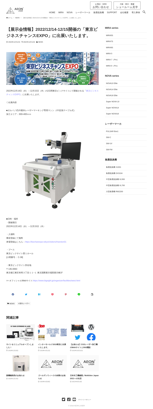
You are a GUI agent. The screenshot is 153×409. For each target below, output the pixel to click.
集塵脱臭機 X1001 (113, 167)
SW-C (108, 137)
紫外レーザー (24, 303)
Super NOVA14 (112, 108)
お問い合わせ (101, 5)
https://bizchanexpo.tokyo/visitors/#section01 (45, 242)
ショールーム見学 (127, 5)
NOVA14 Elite (112, 89)
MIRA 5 (109, 53)
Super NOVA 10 (112, 102)
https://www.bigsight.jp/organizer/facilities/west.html (56, 280)
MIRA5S (109, 35)
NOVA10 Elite (112, 83)
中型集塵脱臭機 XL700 (115, 185)
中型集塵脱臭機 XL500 (115, 179)
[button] (12, 294)
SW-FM (109, 150)
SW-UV (109, 143)
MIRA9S (109, 47)
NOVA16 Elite (112, 95)
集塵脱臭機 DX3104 (114, 173)
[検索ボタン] (144, 7)
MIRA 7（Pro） (112, 60)
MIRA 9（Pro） (112, 66)
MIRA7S (109, 41)
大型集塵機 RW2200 (114, 191)
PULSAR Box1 (112, 131)
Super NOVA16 (112, 114)
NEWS (40, 42)
